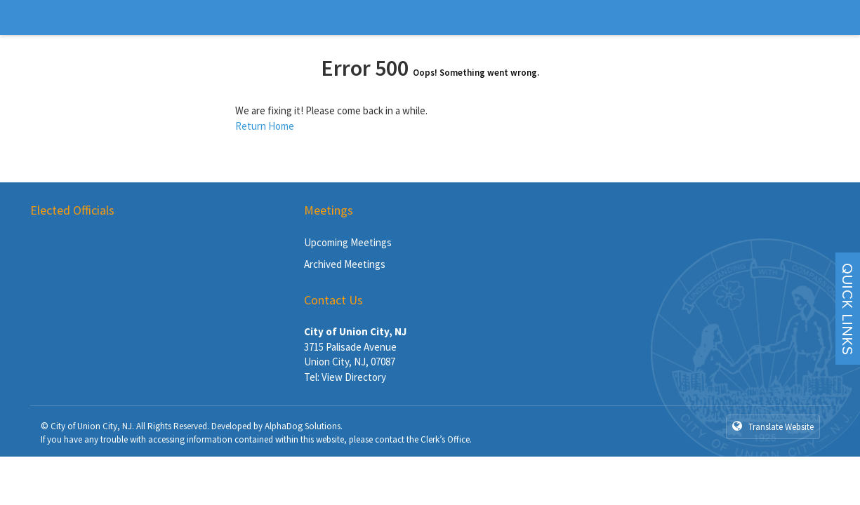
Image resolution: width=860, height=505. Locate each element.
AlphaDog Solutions (302, 426)
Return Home (264, 126)
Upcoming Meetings (348, 242)
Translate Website (773, 426)
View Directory (354, 377)
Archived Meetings (344, 264)
